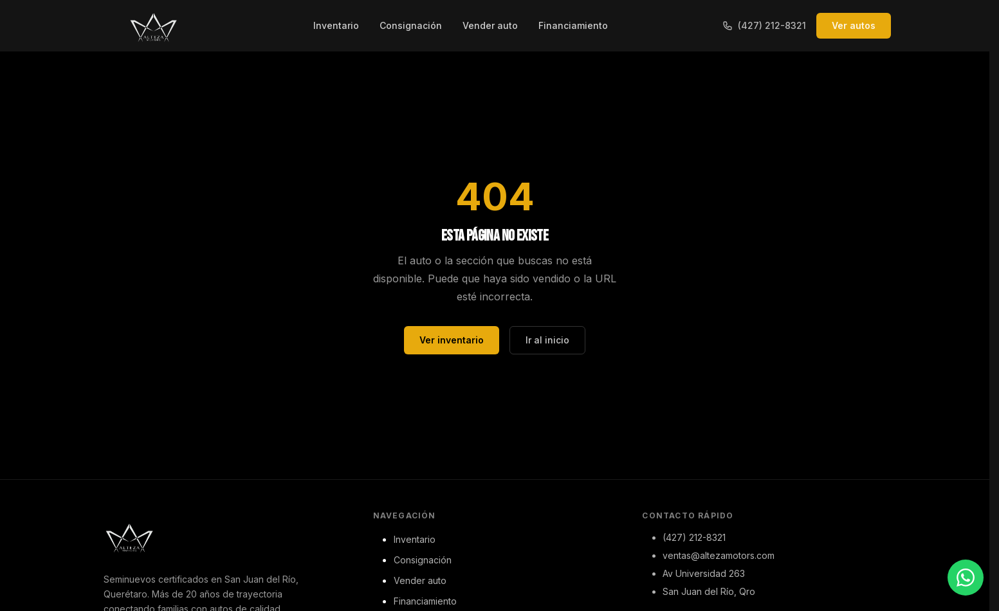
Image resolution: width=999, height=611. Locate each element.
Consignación (411, 25)
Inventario (336, 25)
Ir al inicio (547, 339)
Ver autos (853, 25)
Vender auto (490, 25)
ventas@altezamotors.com (718, 555)
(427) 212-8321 (764, 25)
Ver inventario (451, 339)
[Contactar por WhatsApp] (966, 578)
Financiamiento (573, 25)
